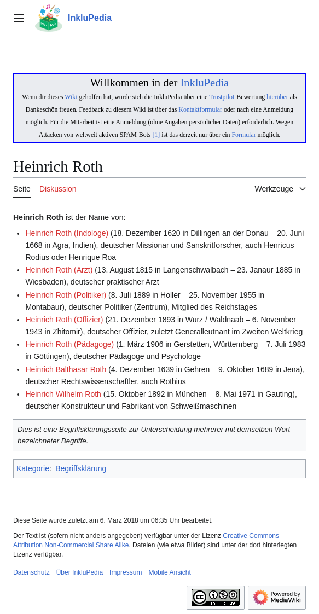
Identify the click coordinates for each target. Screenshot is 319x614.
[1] (156, 134)
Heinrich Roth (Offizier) (64, 319)
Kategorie (32, 468)
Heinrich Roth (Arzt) (58, 269)
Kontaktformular (200, 109)
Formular (244, 134)
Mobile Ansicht (169, 572)
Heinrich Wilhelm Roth (63, 394)
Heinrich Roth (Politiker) (65, 295)
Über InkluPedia (79, 572)
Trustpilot (221, 97)
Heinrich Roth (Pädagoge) (69, 344)
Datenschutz (31, 572)
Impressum (125, 572)
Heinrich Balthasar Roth (65, 369)
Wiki (71, 97)
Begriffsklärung (80, 468)
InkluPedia (204, 83)
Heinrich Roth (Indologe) (66, 233)
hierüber (277, 97)
